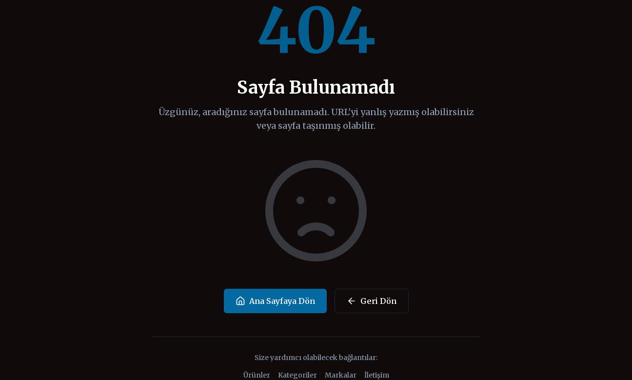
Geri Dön (371, 301)
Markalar (340, 375)
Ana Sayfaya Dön (275, 301)
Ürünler (256, 375)
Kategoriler (297, 375)
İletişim (376, 375)
